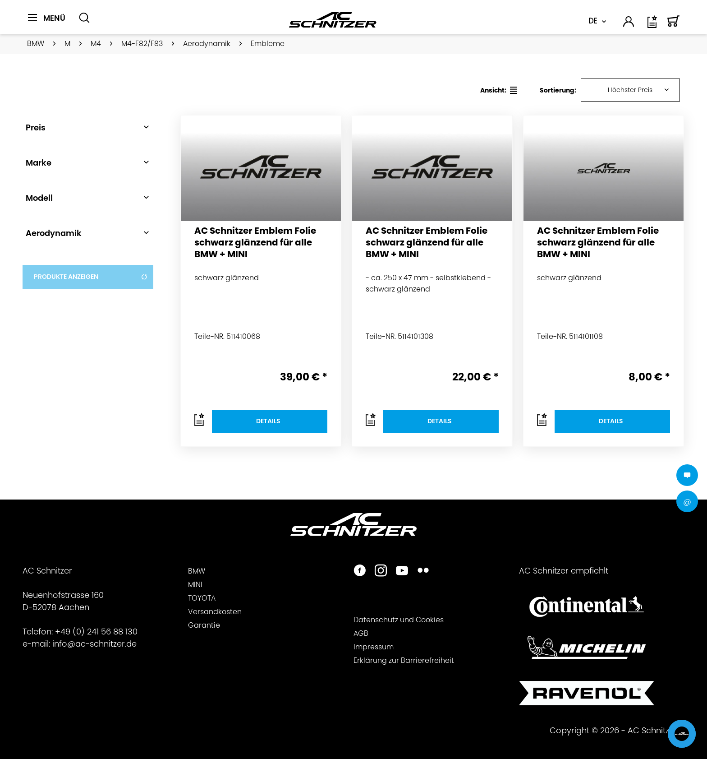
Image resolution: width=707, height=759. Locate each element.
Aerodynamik (54, 233)
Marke (38, 162)
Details (268, 421)
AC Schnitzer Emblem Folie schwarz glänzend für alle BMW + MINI (255, 242)
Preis (36, 127)
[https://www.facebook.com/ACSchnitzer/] (360, 571)
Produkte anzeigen (90, 276)
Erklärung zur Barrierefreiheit (404, 660)
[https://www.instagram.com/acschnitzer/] (381, 571)
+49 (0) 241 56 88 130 (96, 631)
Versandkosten (215, 611)
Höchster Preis (630, 89)
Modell (39, 198)
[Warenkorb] (673, 25)
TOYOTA (202, 598)
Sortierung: (558, 90)
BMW (196, 571)
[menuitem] (50, 23)
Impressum (374, 647)
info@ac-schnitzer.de (94, 643)
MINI (195, 584)
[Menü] (47, 18)
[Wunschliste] (652, 25)
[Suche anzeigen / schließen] (84, 18)
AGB (361, 633)
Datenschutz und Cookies (399, 620)
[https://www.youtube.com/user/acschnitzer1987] (402, 571)
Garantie (204, 625)
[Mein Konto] (629, 23)
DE (592, 21)
